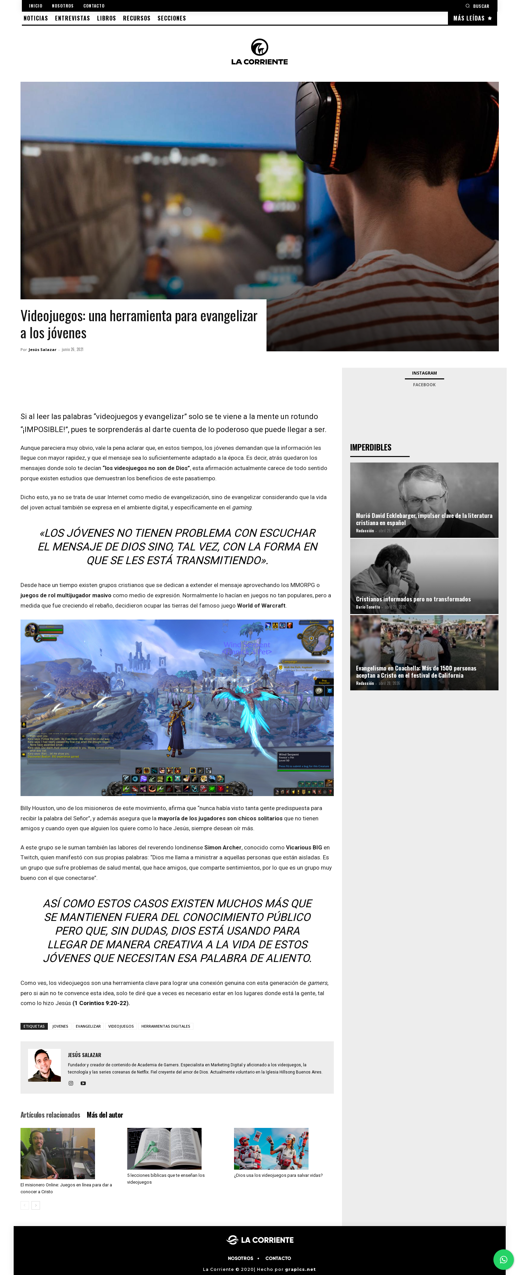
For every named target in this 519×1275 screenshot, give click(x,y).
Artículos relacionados (50, 1114)
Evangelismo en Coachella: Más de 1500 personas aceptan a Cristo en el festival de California (416, 671)
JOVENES (60, 1026)
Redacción (365, 530)
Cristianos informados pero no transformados (413, 599)
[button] (477, 5)
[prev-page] (25, 1205)
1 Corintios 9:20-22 (100, 1003)
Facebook (424, 385)
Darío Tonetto (368, 607)
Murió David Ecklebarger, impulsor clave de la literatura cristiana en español (424, 519)
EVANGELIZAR (88, 1026)
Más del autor (105, 1114)
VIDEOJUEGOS (121, 1026)
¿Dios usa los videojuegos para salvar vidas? (278, 1175)
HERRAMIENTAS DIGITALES (165, 1026)
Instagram (424, 373)
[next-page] (35, 1205)
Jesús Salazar (42, 349)
